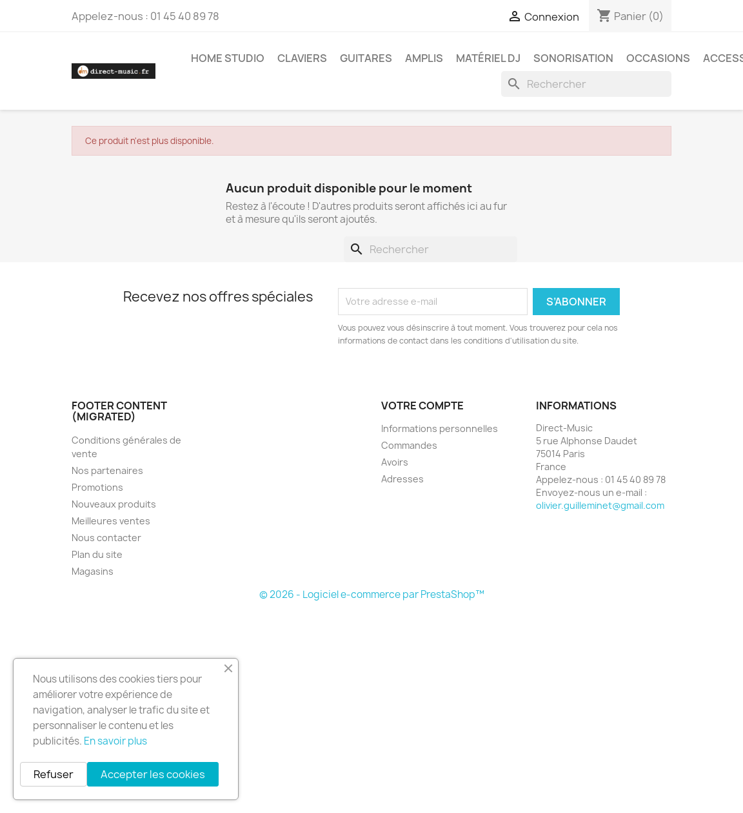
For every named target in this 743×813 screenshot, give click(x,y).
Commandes (409, 445)
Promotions (97, 487)
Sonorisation (573, 58)
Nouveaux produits (114, 504)
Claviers (302, 58)
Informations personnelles (439, 428)
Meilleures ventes (111, 521)
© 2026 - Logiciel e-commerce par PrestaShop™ (371, 594)
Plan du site (97, 554)
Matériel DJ (488, 58)
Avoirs (394, 462)
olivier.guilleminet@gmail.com (600, 505)
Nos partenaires (107, 470)
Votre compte (422, 405)
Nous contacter (106, 537)
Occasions (658, 58)
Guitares (366, 58)
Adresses (402, 479)
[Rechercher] (586, 84)
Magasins (93, 571)
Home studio (227, 58)
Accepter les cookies (153, 774)
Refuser (54, 774)
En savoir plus (115, 741)
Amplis (424, 58)
